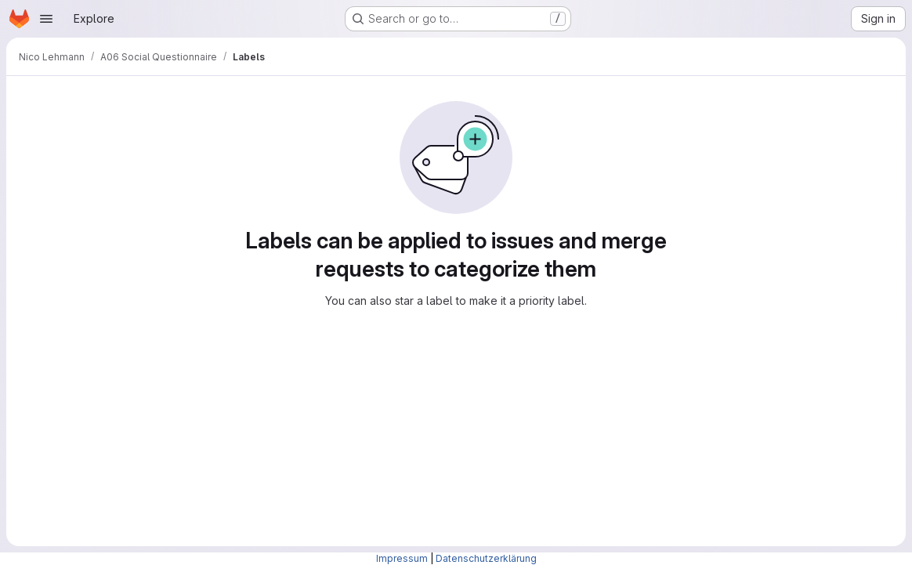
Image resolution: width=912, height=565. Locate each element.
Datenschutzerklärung (486, 558)
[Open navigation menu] (46, 18)
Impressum (402, 558)
